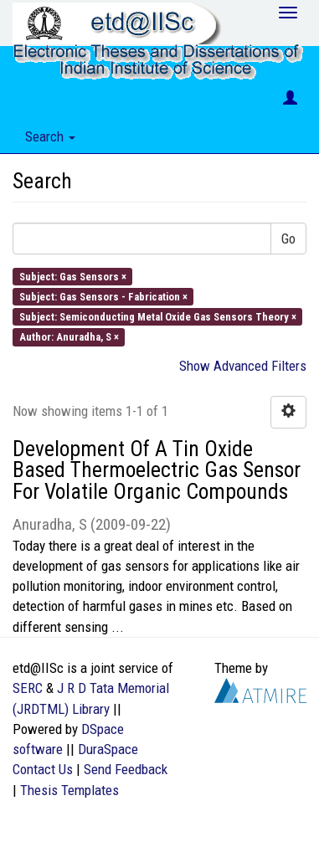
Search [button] (50, 136)
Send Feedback (125, 769)
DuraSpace (108, 749)
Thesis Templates (69, 790)
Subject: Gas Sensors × (72, 276)
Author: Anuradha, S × (69, 337)
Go (288, 238)
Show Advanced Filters (242, 365)
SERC (28, 688)
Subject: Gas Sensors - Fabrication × (103, 296)
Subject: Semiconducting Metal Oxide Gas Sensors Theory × (157, 317)
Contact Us (43, 769)
